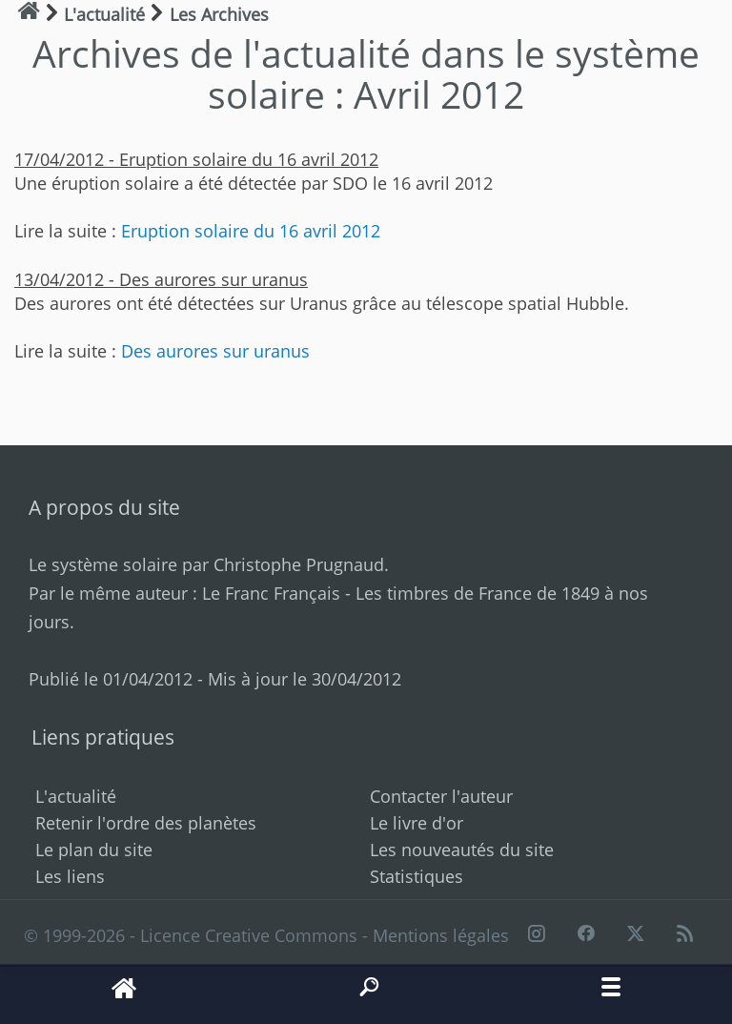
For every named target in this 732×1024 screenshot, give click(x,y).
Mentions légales (441, 935)
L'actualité (75, 796)
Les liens (70, 876)
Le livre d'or (416, 822)
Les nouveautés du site (462, 849)
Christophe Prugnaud (299, 564)
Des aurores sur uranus (215, 350)
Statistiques (416, 876)
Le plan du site (93, 849)
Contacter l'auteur (441, 796)
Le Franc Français (271, 593)
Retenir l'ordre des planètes (145, 822)
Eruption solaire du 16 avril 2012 (250, 230)
